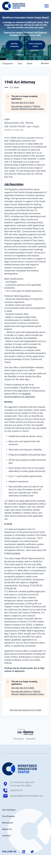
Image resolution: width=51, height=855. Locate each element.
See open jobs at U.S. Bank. (23, 103)
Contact (6, 835)
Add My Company (14, 44)
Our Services (8, 810)
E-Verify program (12, 553)
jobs (19, 63)
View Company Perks (35, 44)
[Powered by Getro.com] (25, 732)
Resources (7, 823)
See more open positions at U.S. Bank (25, 710)
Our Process (8, 816)
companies (7, 63)
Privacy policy (18, 739)
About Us (7, 829)
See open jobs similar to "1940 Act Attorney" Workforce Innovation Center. (27, 107)
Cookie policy (30, 739)
